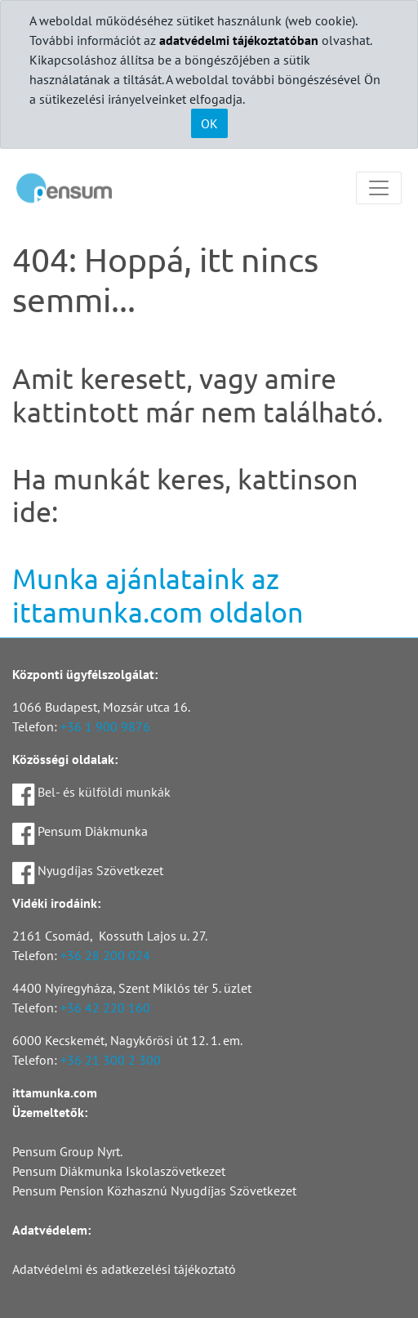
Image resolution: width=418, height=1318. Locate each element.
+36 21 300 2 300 (110, 1060)
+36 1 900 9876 (105, 726)
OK (209, 123)
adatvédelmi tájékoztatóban (238, 40)
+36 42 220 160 (105, 1007)
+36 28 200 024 (105, 955)
